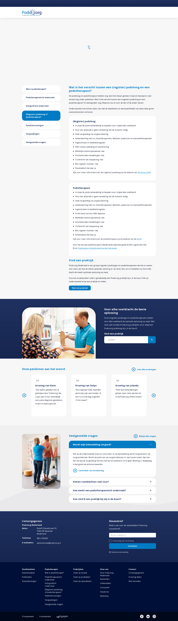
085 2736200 (42, 538)
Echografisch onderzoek (37, 106)
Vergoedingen (32, 134)
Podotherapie (51, 569)
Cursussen (105, 587)
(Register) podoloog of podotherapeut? (37, 115)
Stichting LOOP (144, 172)
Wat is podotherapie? (36, 89)
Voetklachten (28, 569)
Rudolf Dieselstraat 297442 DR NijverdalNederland (46, 531)
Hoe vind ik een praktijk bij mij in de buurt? (97, 499)
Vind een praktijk (80, 288)
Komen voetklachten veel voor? (91, 481)
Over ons (104, 569)
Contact (132, 569)
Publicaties (27, 577)
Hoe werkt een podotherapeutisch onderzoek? (99, 490)
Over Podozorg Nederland (107, 574)
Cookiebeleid (45, 616)
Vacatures (104, 592)
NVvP (139, 239)
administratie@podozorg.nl (49, 543)
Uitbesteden (105, 583)
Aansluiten (105, 579)
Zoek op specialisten (82, 581)
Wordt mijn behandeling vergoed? (92, 444)
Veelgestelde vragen (36, 142)
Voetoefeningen (29, 581)
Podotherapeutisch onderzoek (40, 97)
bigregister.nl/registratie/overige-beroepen (97, 248)
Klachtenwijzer (28, 573)
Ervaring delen (135, 577)
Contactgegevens (136, 573)
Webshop (104, 596)
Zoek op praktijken (81, 577)
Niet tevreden (135, 581)
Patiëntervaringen (35, 125)
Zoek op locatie (80, 573)
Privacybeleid (28, 616)
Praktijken (78, 569)
